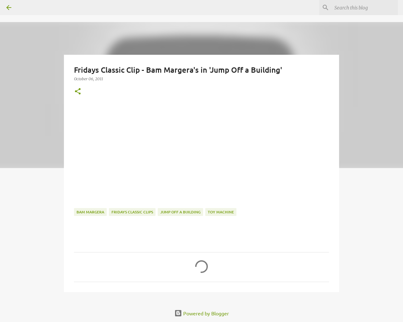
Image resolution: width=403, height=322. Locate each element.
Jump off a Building (180, 212)
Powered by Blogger (201, 313)
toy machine (221, 212)
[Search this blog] (365, 7)
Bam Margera (90, 212)
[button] (78, 92)
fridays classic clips (132, 212)
